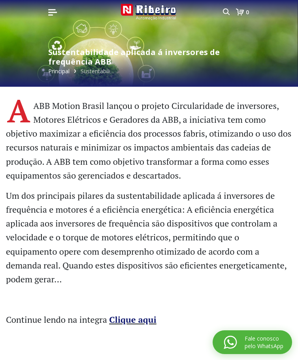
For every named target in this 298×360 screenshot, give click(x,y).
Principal (59, 71)
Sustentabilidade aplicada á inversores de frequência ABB (98, 71)
